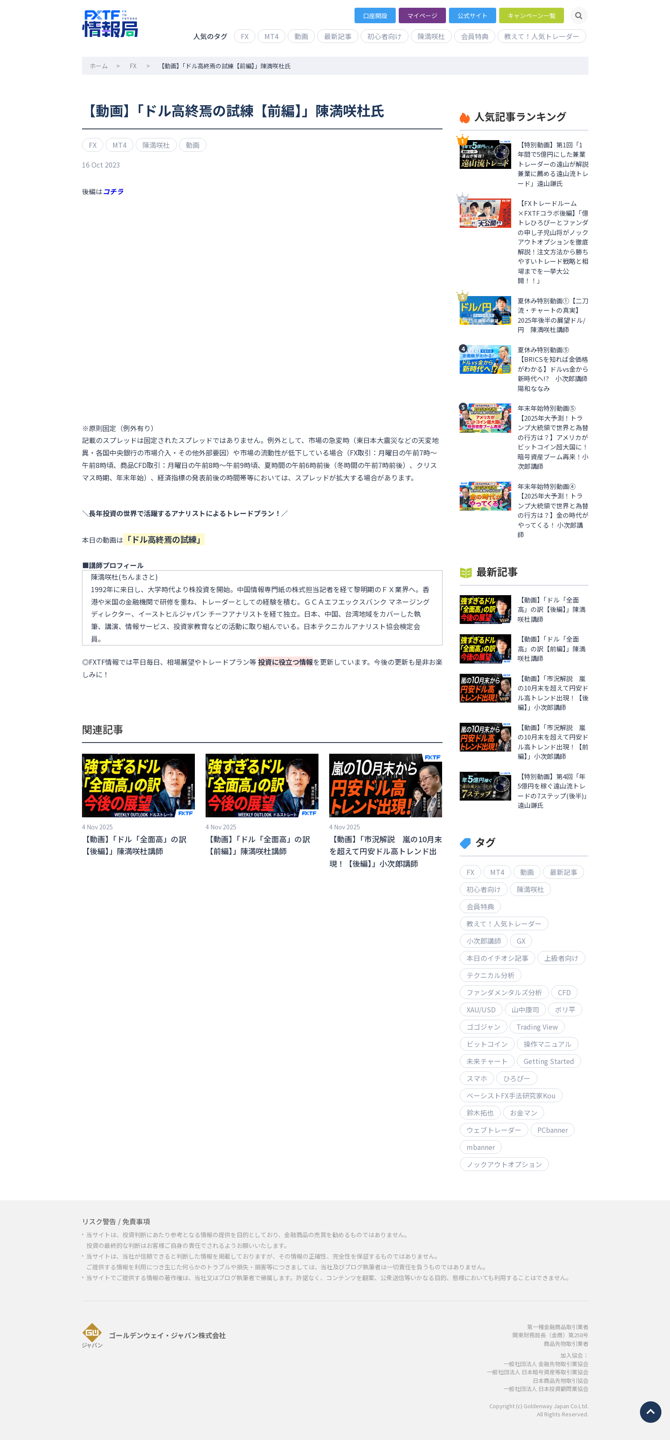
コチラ (113, 191)
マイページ (422, 15)
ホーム (99, 65)
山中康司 (525, 1009)
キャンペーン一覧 (531, 15)
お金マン (523, 1112)
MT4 (271, 36)
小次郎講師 (484, 941)
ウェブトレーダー (494, 1130)
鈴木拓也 (480, 1112)
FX (245, 36)
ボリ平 (565, 1009)
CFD (564, 992)
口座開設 (375, 15)
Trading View (537, 1026)
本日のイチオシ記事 (497, 958)
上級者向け (561, 958)
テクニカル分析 (491, 975)
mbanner (481, 1147)
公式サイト (473, 15)
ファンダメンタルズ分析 (504, 992)
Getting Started (549, 1061)
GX (521, 941)
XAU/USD (481, 1009)
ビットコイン (487, 1044)
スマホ (477, 1078)
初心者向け (384, 36)
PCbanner (552, 1130)
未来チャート (487, 1061)
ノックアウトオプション (504, 1164)
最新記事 (338, 36)
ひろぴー (517, 1078)
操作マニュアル (548, 1044)
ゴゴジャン (483, 1026)
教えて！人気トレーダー (541, 36)
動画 (301, 36)
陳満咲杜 (431, 36)
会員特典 (474, 36)
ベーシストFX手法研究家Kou (511, 1095)
